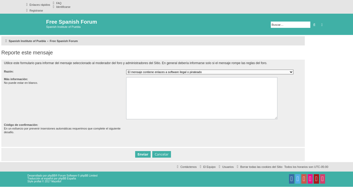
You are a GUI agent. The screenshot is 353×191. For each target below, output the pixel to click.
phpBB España (67, 178)
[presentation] (166, 133)
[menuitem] (56, 3)
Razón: (9, 71)
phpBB (52, 175)
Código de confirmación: (21, 124)
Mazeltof (56, 181)
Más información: (16, 79)
